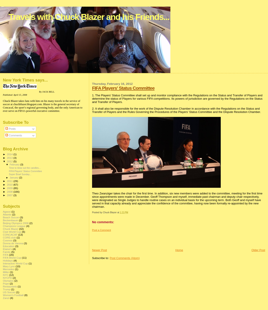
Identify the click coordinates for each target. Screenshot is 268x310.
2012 (10, 161)
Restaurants (10, 286)
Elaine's (7, 249)
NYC (5, 274)
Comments (13, 135)
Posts (10, 128)
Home (179, 250)
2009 (10, 188)
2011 (10, 181)
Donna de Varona (13, 243)
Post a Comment (101, 230)
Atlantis (7, 214)
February (15, 164)
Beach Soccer (11, 217)
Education (8, 246)
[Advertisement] (118, 238)
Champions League (14, 226)
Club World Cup (12, 231)
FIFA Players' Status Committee (123, 88)
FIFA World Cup (12, 257)
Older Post (258, 250)
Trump (6, 289)
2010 (10, 184)
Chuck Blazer (10, 228)
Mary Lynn (9, 266)
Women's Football (13, 295)
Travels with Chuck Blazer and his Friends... (88, 17)
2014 (10, 154)
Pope (6, 283)
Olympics (8, 280)
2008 (10, 191)
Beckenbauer (10, 220)
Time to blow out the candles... (25, 168)
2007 (10, 195)
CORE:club (9, 237)
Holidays (8, 260)
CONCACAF (10, 234)
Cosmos (7, 240)
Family (7, 251)
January (14, 177)
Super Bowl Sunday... (20, 174)
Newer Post (99, 250)
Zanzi (6, 297)
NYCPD (7, 277)
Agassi (7, 211)
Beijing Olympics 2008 (16, 223)
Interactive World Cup (15, 263)
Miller (6, 272)
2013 (10, 157)
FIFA (5, 254)
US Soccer (9, 292)
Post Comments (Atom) (125, 258)
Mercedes (8, 269)
